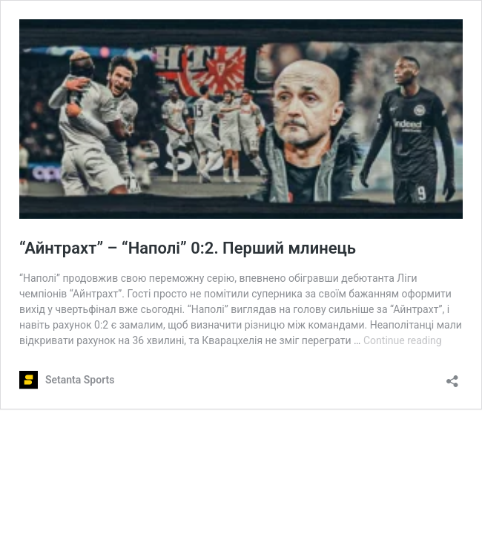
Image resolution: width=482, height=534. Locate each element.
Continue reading (402, 340)
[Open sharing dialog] (452, 376)
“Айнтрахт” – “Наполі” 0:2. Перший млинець (187, 248)
